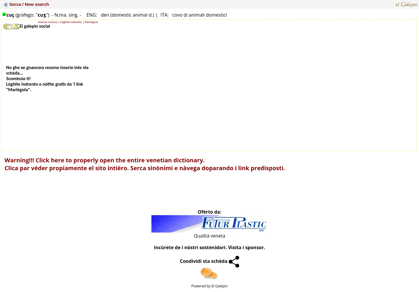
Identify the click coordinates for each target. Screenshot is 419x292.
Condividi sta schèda (209, 261)
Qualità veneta (209, 236)
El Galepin (220, 286)
